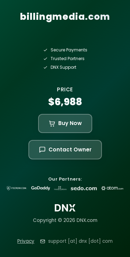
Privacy (25, 241)
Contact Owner (65, 149)
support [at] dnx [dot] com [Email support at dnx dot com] (80, 241)
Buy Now (65, 123)
